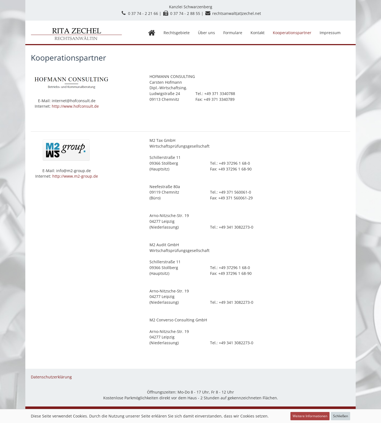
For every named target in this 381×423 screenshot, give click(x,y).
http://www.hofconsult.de (75, 106)
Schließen (340, 416)
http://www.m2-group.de (75, 176)
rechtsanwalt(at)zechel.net (236, 13)
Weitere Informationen (310, 416)
